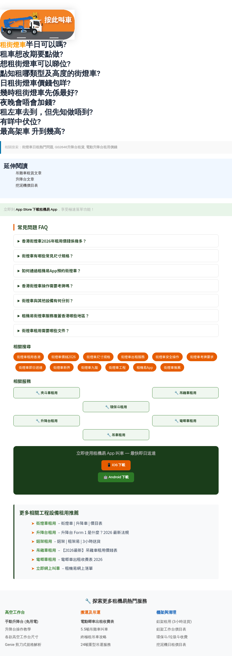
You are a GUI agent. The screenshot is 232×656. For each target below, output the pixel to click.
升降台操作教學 (19, 628)
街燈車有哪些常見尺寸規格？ (47, 257)
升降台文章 (25, 179)
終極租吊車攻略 (94, 636)
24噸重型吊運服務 (97, 644)
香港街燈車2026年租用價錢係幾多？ (54, 242)
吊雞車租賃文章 (29, 173)
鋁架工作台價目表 (172, 628)
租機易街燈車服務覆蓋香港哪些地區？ (55, 316)
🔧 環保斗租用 (115, 407)
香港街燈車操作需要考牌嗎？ (47, 287)
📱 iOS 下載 (116, 467)
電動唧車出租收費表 (98, 620)
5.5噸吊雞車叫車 (95, 628)
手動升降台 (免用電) (22, 620)
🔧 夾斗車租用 (46, 393)
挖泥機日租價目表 (172, 644)
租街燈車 (15, 44)
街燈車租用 (46, 526)
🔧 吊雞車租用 (185, 393)
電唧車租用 (46, 562)
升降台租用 (46, 534)
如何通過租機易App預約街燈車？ (51, 272)
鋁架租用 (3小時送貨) (175, 620)
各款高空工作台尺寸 (23, 636)
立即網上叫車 (48, 571)
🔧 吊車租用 (116, 436)
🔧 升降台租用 (46, 422)
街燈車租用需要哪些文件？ (45, 331)
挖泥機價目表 (27, 186)
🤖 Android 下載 (116, 479)
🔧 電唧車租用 (185, 422)
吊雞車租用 (46, 552)
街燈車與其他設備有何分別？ (47, 301)
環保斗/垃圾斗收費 (173, 636)
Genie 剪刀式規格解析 (24, 644)
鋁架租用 (44, 544)
